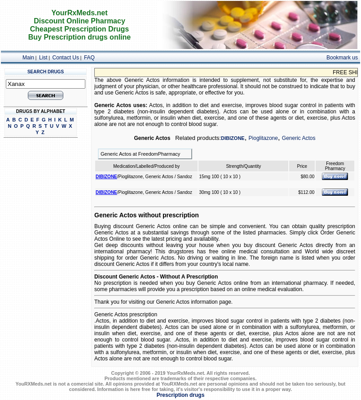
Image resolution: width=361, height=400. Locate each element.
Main (28, 57)
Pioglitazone (263, 138)
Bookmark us (342, 57)
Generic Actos (299, 138)
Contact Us (66, 57)
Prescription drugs (181, 395)
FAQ (89, 57)
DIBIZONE (233, 138)
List (43, 57)
